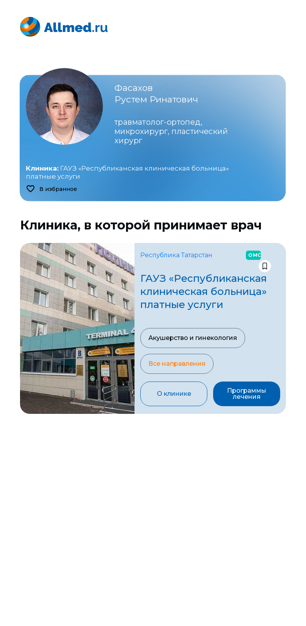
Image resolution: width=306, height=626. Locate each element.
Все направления (176, 363)
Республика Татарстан (176, 255)
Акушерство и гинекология (192, 337)
